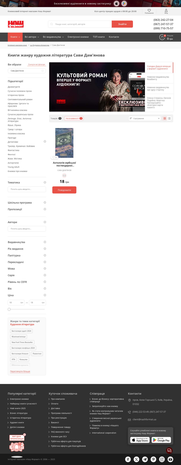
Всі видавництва (52, 36)
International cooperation (104, 433)
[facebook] (126, 461)
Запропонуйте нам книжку (105, 406)
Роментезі (37, 353)
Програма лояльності (61, 413)
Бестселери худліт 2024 (21, 331)
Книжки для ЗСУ (59, 436)
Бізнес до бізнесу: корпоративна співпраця (107, 400)
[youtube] (169, 461)
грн (21, 302)
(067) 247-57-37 (163, 24)
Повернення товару (60, 427)
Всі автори (30, 36)
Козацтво (23, 359)
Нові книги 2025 (18, 408)
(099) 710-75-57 (163, 28)
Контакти (114, 36)
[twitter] (135, 461)
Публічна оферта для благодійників (68, 446)
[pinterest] (152, 461)
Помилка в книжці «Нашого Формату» (104, 426)
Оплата (54, 403)
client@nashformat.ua (144, 419)
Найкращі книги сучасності (23, 403)
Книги (14, 36)
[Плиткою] (165, 118)
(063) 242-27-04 (163, 20)
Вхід (166, 13)
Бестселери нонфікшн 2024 (23, 348)
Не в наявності (74, 118)
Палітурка (27, 255)
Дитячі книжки (17, 427)
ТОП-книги (99, 36)
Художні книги (17, 422)
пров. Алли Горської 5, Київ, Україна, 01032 (153, 402)
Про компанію (58, 399)
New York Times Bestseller (22, 342)
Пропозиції (27, 209)
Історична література (20, 418)
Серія (27, 275)
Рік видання (27, 248)
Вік (27, 288)
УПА (13, 359)
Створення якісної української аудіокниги (105, 419)
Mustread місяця (18, 336)
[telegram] (143, 461)
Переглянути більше (20, 371)
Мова (27, 268)
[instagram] (160, 461)
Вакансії (55, 422)
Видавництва (27, 242)
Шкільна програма (27, 202)
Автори (27, 222)
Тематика (27, 182)
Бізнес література (18, 413)
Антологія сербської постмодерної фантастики (64, 164)
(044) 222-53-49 (141, 411)
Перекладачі (27, 262)
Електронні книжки (78, 36)
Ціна (27, 295)
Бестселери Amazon (20, 353)
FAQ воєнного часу (60, 432)
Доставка (55, 408)
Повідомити (64, 190)
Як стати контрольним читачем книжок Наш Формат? (106, 412)
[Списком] (169, 118)
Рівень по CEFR (27, 282)
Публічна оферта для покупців (66, 441)
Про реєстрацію (59, 418)
